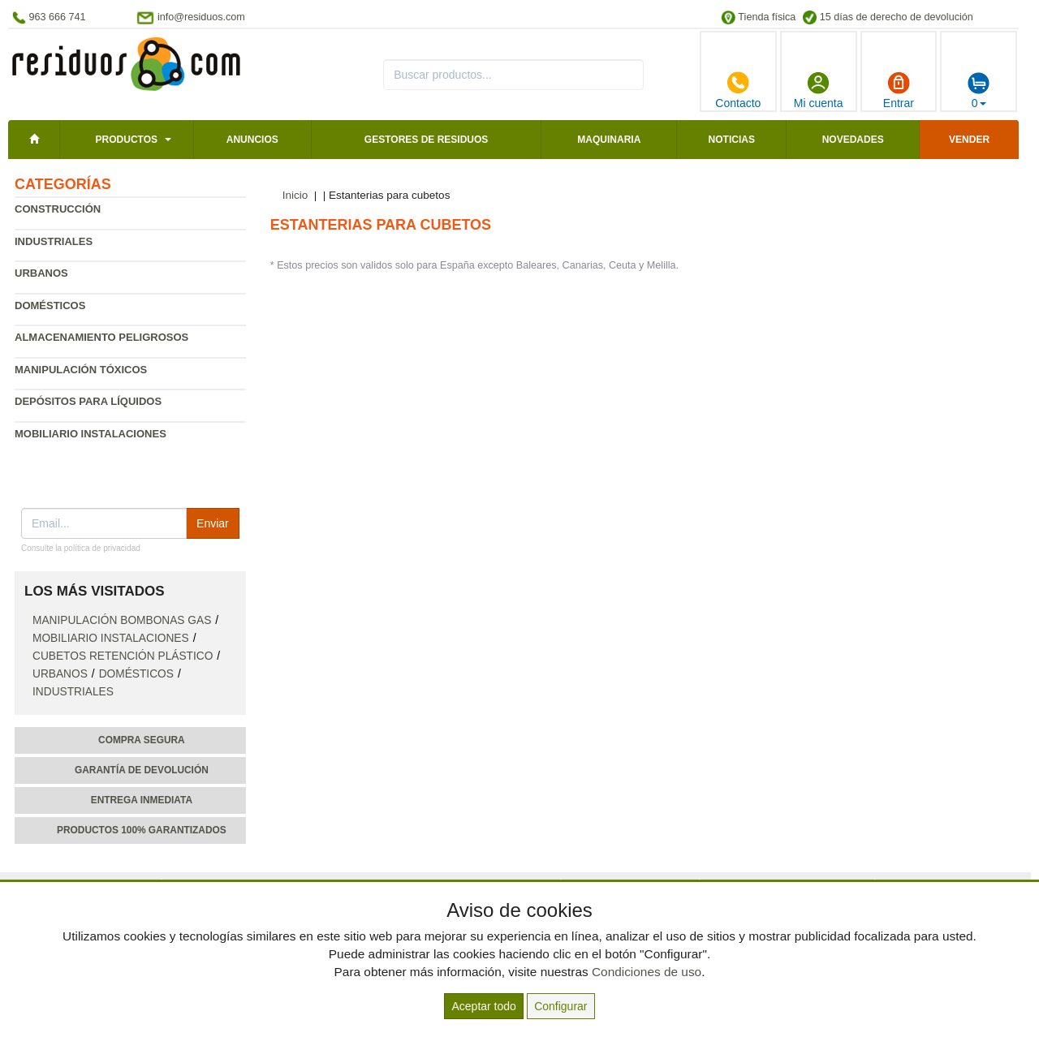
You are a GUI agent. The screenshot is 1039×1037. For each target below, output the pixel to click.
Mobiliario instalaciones (90, 434)
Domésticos (50, 305)
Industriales (54, 241)
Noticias (732, 139)
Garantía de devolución (142, 770)
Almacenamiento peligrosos (101, 337)
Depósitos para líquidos (88, 401)
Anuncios (252, 139)
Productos (126, 139)
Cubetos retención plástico (122, 656)
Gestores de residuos (426, 139)
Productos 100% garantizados (141, 830)
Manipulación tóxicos (81, 370)
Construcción (58, 209)
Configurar (560, 1006)
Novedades (853, 139)
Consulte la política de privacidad (80, 548)
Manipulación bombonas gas (121, 620)
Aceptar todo (483, 1006)
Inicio (295, 195)
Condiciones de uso (646, 972)
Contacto (738, 90)
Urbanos (41, 273)
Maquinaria (608, 139)
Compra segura (141, 740)
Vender (969, 139)
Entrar (898, 90)
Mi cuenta (818, 90)
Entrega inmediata (141, 800)
